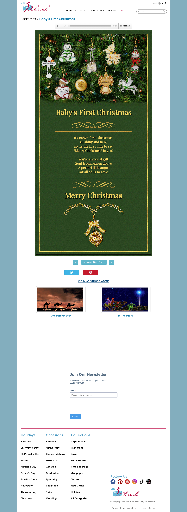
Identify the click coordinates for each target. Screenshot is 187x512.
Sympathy (52, 479)
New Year (26, 441)
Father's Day (97, 10)
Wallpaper (77, 473)
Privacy (114, 508)
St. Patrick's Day (30, 454)
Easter (24, 460)
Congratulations (55, 454)
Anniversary (52, 447)
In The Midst (125, 315)
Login (155, 3)
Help (144, 508)
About (130, 508)
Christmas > (30, 19)
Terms (122, 508)
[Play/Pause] (58, 26)
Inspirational (78, 441)
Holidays (76, 492)
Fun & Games (79, 460)
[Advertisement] (93, 341)
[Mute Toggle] (121, 26)
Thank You (52, 485)
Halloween (27, 485)
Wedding (51, 498)
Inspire (83, 10)
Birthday (71, 10)
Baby (49, 492)
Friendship (52, 460)
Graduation (52, 473)
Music (137, 508)
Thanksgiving (28, 492)
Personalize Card (94, 262)
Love (74, 454)
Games (112, 10)
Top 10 (75, 479)
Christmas (27, 498)
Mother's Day (28, 466)
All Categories (79, 498)
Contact (151, 508)
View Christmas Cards (93, 281)
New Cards (77, 485)
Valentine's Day (30, 447)
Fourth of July (29, 479)
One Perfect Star (61, 315)
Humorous (77, 447)
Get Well (51, 466)
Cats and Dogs (79, 466)
